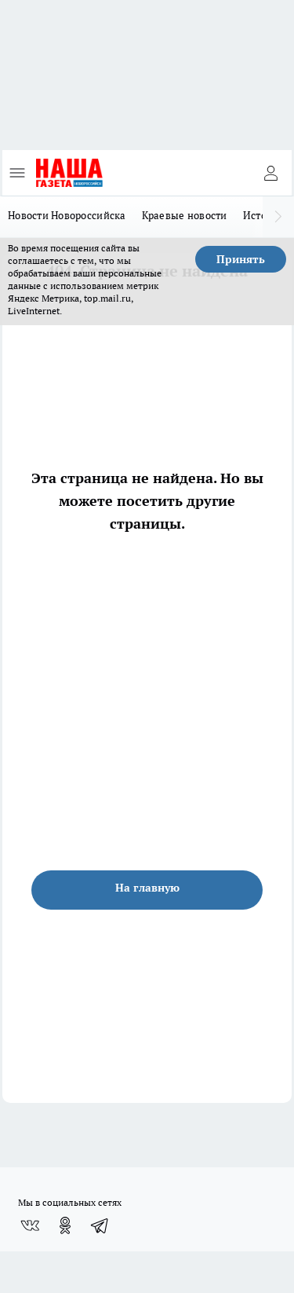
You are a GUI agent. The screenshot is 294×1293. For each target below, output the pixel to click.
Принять (240, 259)
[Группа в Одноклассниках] (65, 1225)
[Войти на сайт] (270, 173)
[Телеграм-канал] (100, 1225)
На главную (147, 888)
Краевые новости (184, 215)
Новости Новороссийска (67, 215)
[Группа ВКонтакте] (30, 1225)
